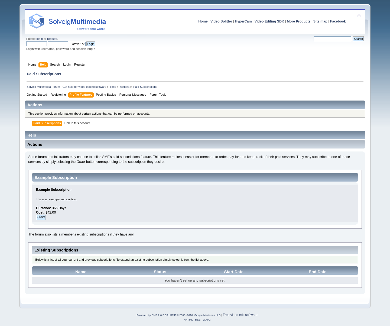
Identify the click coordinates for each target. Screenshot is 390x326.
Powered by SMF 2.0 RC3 (152, 315)
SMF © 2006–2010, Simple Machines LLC (195, 315)
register (52, 38)
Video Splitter (221, 21)
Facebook (338, 21)
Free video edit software (240, 315)
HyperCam (243, 21)
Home (203, 21)
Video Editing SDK (269, 21)
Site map (320, 21)
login (39, 38)
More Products (298, 21)
